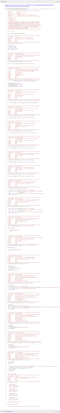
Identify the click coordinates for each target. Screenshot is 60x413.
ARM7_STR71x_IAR (17, 6)
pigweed (7, 5)
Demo (11, 6)
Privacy (9, 411)
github (16, 5)
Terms (12, 411)
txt (55, 411)
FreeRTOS (21, 5)
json (58, 411)
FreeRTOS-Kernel (28, 5)
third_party (12, 5)
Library (24, 6)
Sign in (58, 1)
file (26, 8)
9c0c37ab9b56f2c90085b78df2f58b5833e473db (43, 5)
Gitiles (6, 411)
